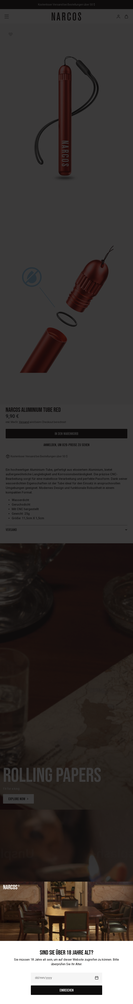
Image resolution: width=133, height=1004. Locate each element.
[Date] (66, 978)
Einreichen (67, 990)
